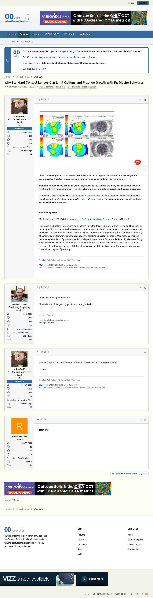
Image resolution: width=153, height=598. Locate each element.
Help (130, 594)
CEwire (17, 546)
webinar (93, 87)
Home (137, 594)
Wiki (80, 554)
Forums (81, 535)
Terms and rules (135, 540)
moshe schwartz (46, 87)
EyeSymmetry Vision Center (95, 219)
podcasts (84, 57)
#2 (145, 288)
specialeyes (60, 87)
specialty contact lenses (77, 87)
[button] (16, 34)
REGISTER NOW (39, 69)
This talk (77, 189)
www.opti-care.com (24, 329)
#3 (145, 352)
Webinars (82, 544)
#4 (145, 420)
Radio (80, 549)
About (130, 535)
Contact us (133, 549)
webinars (74, 57)
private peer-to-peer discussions (46, 57)
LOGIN (26, 69)
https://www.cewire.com (95, 268)
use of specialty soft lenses (84, 195)
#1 (145, 100)
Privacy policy (134, 544)
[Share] (140, 100)
